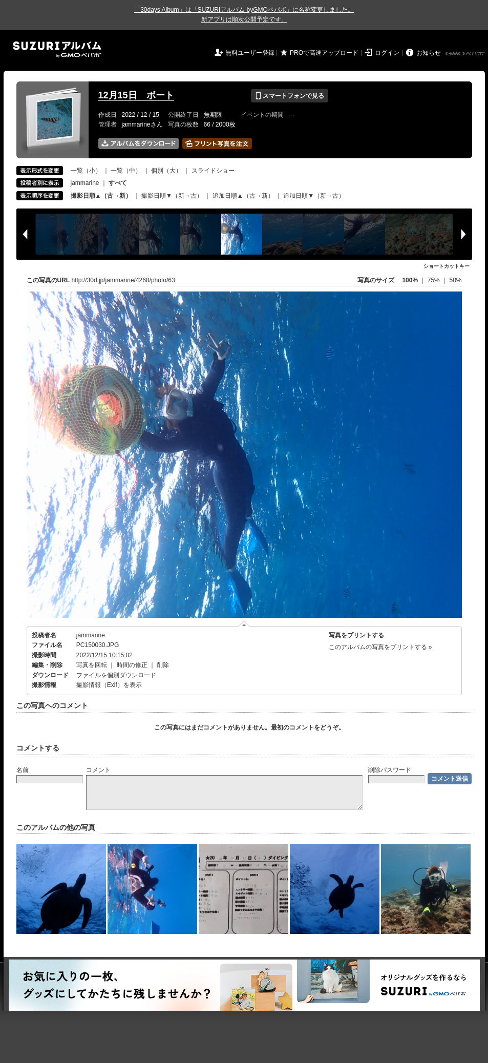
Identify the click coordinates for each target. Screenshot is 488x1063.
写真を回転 (91, 665)
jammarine (85, 182)
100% (409, 280)
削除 (163, 665)
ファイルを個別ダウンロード (116, 675)
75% (434, 280)
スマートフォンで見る (289, 95)
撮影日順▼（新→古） (172, 195)
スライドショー (213, 170)
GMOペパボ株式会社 (465, 54)
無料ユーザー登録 (249, 52)
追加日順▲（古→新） (243, 195)
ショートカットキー (446, 266)
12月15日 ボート (136, 95)
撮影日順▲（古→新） (101, 195)
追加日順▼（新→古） (314, 195)
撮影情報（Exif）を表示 (109, 685)
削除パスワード (389, 770)
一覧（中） (126, 170)
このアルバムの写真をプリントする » (380, 647)
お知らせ (428, 52)
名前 (22, 770)
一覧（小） (86, 170)
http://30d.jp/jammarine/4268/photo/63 (123, 280)
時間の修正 (132, 665)
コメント (98, 770)
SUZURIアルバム (57, 49)
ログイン (387, 52)
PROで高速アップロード (324, 52)
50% (455, 280)
